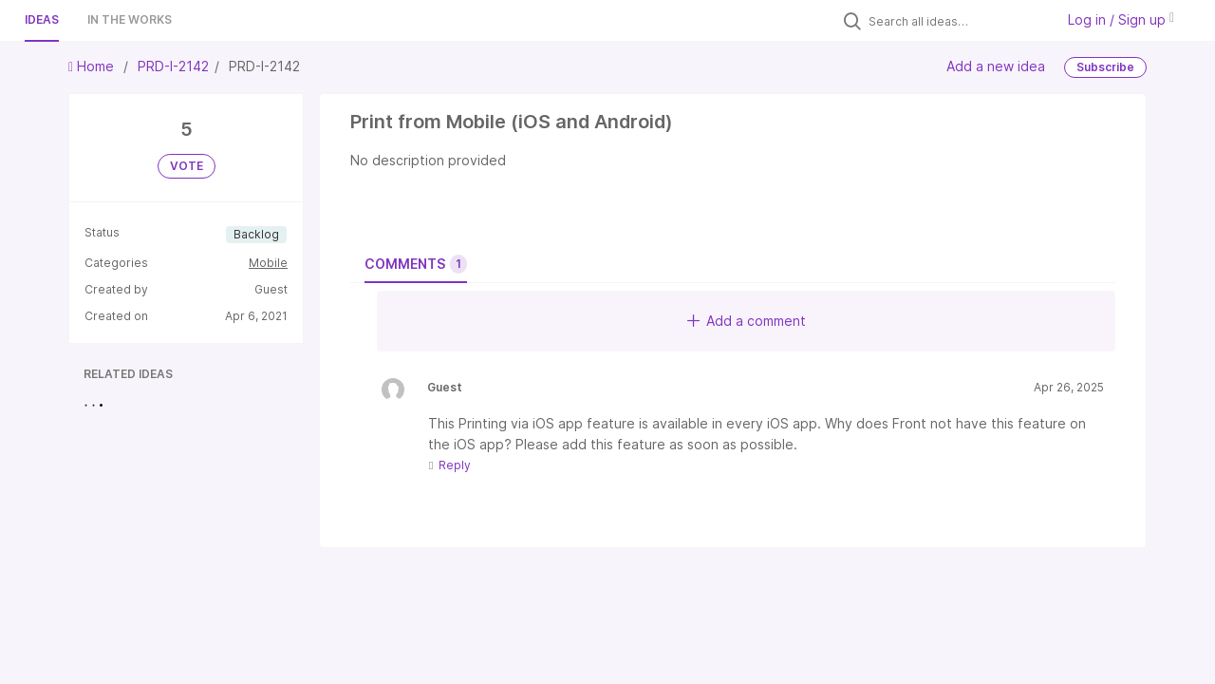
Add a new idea (995, 66)
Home (93, 66)
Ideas (42, 19)
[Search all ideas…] (957, 21)
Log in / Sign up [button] (1121, 19)
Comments (415, 264)
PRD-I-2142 (173, 66)
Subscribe (1105, 67)
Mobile (268, 263)
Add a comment (746, 321)
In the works (129, 19)
